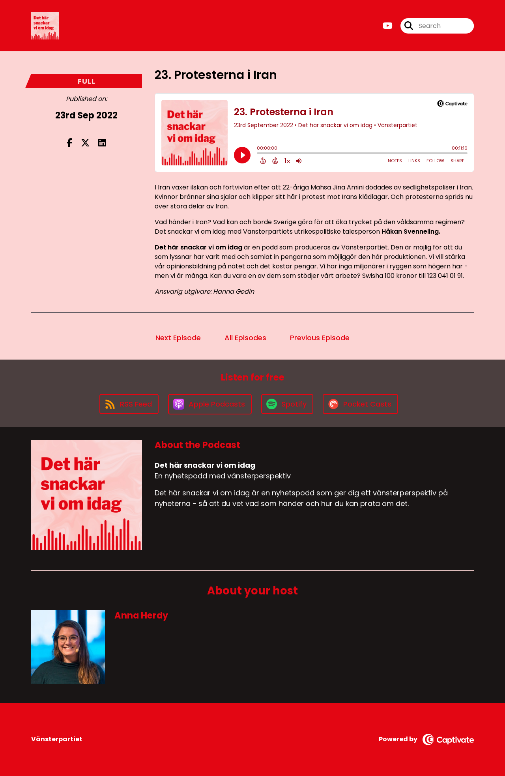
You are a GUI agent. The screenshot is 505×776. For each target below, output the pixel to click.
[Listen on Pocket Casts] (360, 404)
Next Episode (178, 338)
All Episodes (245, 338)
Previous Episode (320, 338)
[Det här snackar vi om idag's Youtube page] (388, 26)
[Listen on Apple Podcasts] (210, 404)
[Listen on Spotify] (287, 404)
